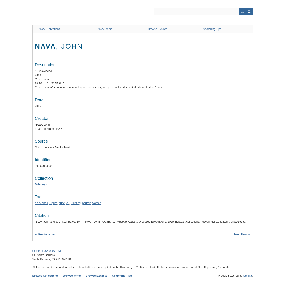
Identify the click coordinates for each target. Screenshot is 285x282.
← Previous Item (45, 234)
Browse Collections (48, 29)
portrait (86, 203)
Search (249, 11)
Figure (53, 203)
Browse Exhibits (157, 29)
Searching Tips (212, 29)
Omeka (247, 275)
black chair (41, 203)
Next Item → (242, 234)
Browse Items (104, 29)
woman (96, 203)
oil (67, 203)
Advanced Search (242, 11)
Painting (76, 203)
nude (62, 203)
